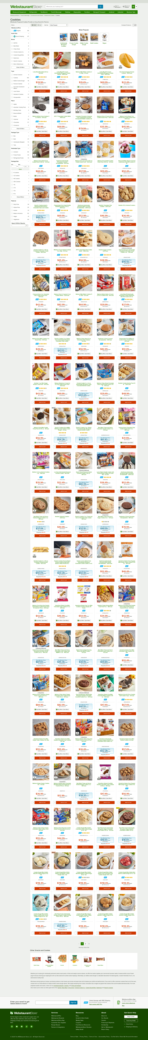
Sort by (46, 25)
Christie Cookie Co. (80, 987)
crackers (66, 985)
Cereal (62, 965)
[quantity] (33, 91)
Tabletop (67, 12)
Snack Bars (100, 965)
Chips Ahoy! (71, 987)
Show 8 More (20, 197)
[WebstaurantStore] (25, 1012)
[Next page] (89, 943)
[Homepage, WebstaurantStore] (26, 6)
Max (19, 164)
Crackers (75, 965)
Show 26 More (20, 67)
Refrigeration (33, 12)
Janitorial (111, 12)
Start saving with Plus (95, 1004)
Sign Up (73, 1002)
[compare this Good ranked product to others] (54, 852)
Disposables (77, 12)
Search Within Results (18, 223)
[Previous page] (78, 943)
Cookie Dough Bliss (91, 987)
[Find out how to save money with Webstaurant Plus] (37, 77)
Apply (20, 169)
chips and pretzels (76, 985)
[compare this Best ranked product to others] (118, 808)
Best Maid (64, 987)
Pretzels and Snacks (87, 966)
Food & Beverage (56, 12)
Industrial (120, 12)
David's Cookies (108, 987)
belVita (60, 987)
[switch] (134, 25)
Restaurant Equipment (19, 12)
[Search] (26, 225)
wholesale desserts (59, 985)
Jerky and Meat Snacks (49, 966)
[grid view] (34, 25)
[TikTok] (26, 1026)
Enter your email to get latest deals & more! (19, 1002)
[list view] (39, 25)
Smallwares (44, 12)
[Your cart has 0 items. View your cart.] (135, 6)
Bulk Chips (36, 965)
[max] (20, 166)
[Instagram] (11, 1026)
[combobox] (71, 6)
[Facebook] (21, 1026)
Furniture (87, 12)
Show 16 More (20, 128)
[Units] (26, 166)
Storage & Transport (99, 12)
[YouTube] (16, 1026)
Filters (12, 25)
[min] (13, 166)
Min (12, 164)
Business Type (131, 12)
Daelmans (99, 987)
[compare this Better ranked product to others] (54, 319)
